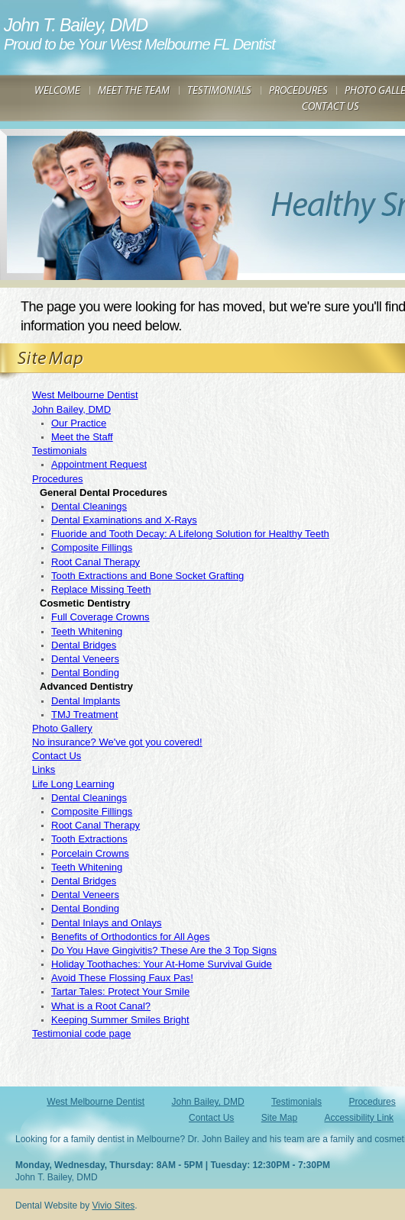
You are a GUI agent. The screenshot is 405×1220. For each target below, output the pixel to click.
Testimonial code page (81, 1033)
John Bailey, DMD (71, 409)
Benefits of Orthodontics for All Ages (130, 936)
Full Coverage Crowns (100, 617)
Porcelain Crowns (90, 853)
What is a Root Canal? (101, 1006)
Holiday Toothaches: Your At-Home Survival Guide (161, 964)
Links (43, 769)
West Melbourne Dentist (85, 395)
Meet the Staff (82, 437)
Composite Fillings (91, 547)
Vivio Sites (113, 1205)
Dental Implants (85, 701)
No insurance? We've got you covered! (117, 742)
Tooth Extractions (89, 839)
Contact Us (56, 755)
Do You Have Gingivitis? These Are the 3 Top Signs (164, 950)
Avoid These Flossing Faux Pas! (122, 977)
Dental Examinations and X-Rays (124, 520)
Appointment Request (99, 464)
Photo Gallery (62, 728)
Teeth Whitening (86, 631)
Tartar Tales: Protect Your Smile (120, 991)
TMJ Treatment (84, 714)
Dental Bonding (85, 672)
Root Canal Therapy (95, 562)
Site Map (279, 1117)
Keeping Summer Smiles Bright (120, 1019)
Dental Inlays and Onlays (106, 923)
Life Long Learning (73, 784)
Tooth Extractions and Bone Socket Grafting (147, 575)
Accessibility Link (359, 1117)
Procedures (57, 478)
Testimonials (59, 450)
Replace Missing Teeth (101, 589)
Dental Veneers (85, 659)
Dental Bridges (83, 645)
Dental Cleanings (89, 506)
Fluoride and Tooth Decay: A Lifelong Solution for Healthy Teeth (190, 533)
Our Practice (78, 423)
